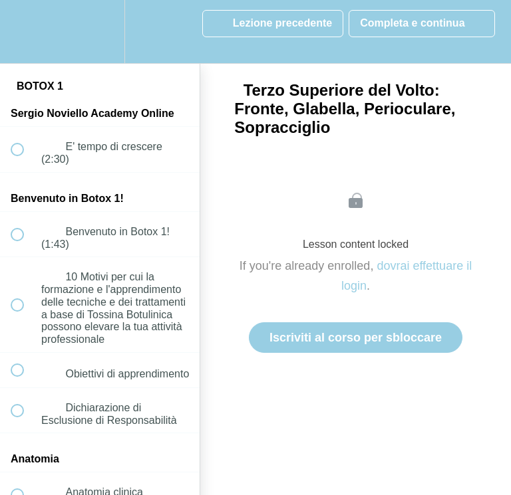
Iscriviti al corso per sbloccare (355, 337)
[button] (24, 31)
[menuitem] (99, 31)
